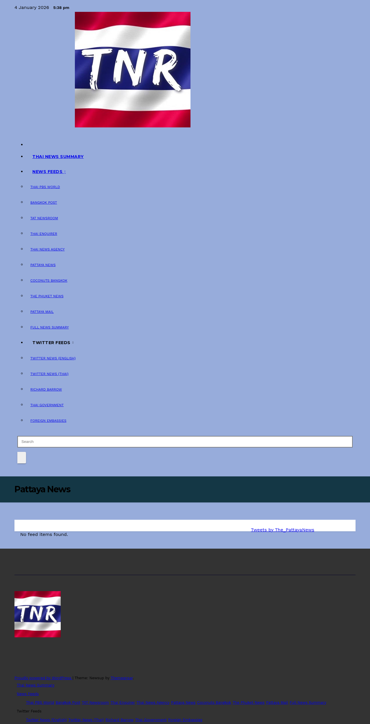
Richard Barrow (46, 389)
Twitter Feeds (52, 342)
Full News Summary (49, 327)
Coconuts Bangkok (48, 281)
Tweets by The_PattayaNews (282, 529)
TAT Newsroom (44, 218)
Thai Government (47, 405)
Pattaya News (43, 265)
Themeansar (122, 678)
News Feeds (48, 171)
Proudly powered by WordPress (43, 678)
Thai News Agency (47, 249)
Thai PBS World (45, 187)
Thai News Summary (58, 156)
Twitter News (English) (53, 358)
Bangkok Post (43, 203)
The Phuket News (47, 296)
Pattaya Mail (42, 312)
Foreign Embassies (48, 421)
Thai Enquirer (43, 234)
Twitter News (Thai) (49, 374)
